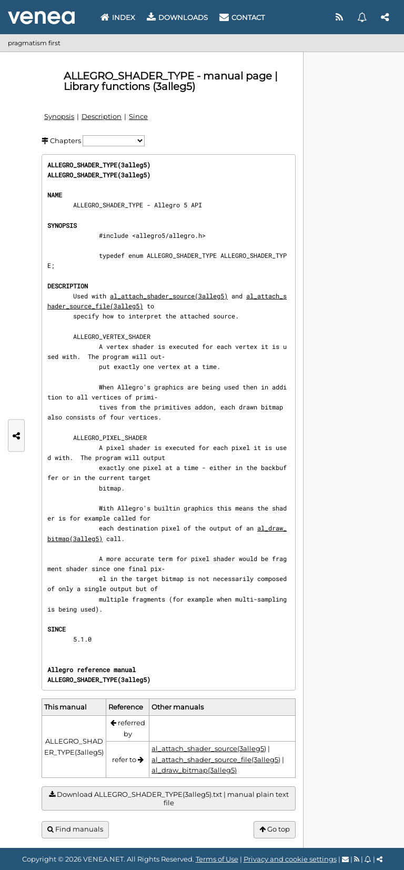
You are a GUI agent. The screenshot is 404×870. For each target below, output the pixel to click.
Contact (242, 17)
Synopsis (59, 116)
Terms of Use (217, 859)
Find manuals (75, 829)
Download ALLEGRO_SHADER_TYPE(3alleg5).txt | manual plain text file (169, 798)
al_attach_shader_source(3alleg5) (169, 296)
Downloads (177, 17)
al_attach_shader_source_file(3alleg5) (216, 759)
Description (102, 116)
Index (117, 17)
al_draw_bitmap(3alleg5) (194, 770)
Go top (274, 829)
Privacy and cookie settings (290, 859)
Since (138, 116)
